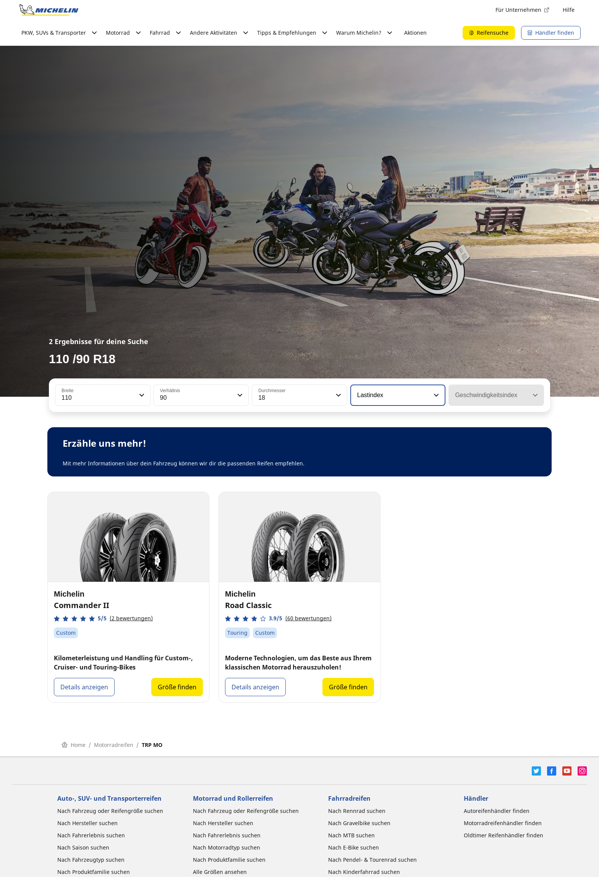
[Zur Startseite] (48, 10)
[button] (141, 395)
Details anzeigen (84, 687)
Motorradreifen (113, 744)
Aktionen (415, 32)
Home (74, 744)
